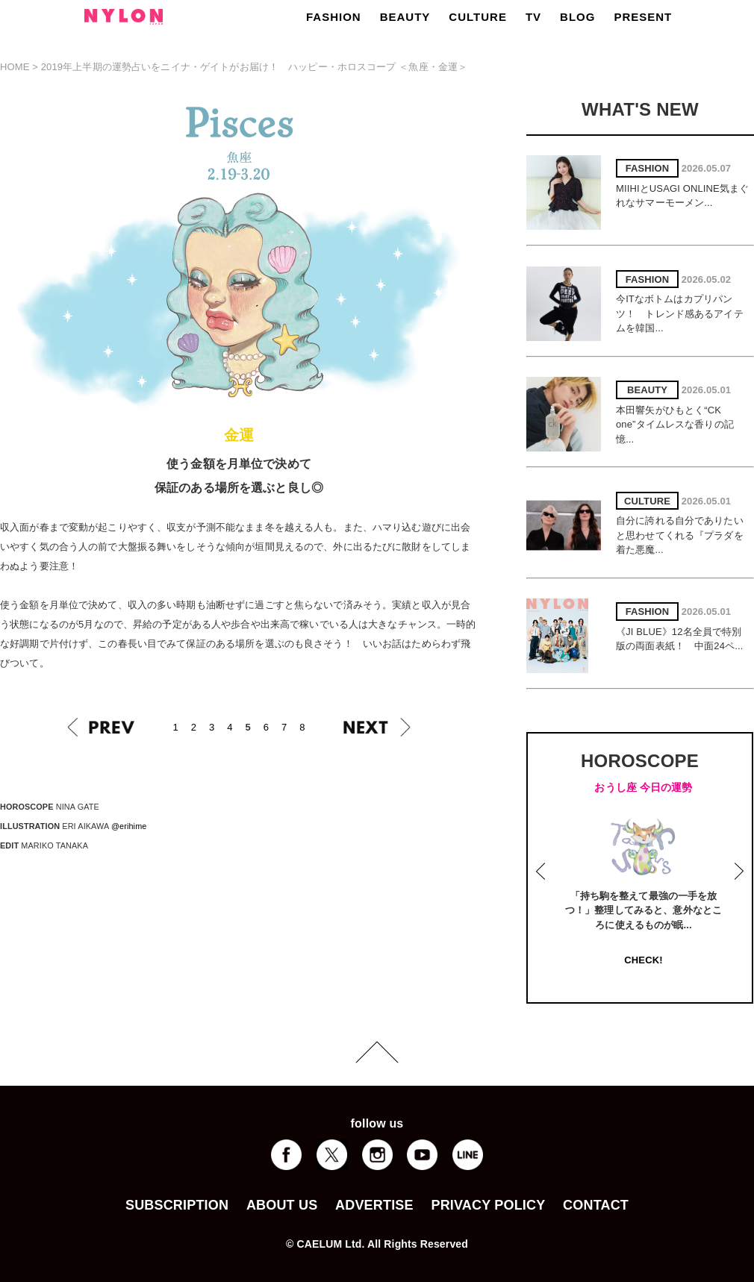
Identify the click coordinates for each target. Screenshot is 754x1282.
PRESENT (643, 16)
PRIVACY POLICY (488, 1205)
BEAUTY (405, 16)
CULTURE (478, 16)
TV (533, 16)
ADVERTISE (374, 1205)
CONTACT (596, 1205)
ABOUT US (281, 1205)
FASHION (333, 16)
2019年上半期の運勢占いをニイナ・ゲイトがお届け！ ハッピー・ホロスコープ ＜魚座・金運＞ (254, 66)
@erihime (129, 826)
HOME (15, 66)
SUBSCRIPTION (176, 1205)
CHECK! (643, 960)
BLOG (577, 16)
